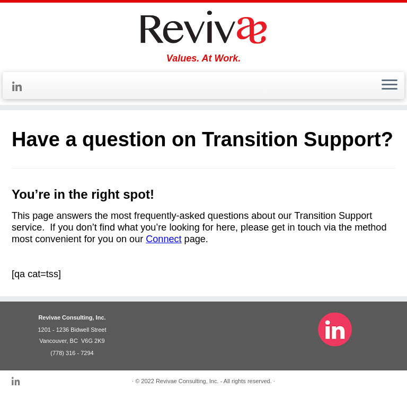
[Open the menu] (389, 86)
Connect (163, 239)
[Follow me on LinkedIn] (20, 87)
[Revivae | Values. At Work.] (203, 28)
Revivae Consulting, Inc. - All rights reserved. (214, 381)
